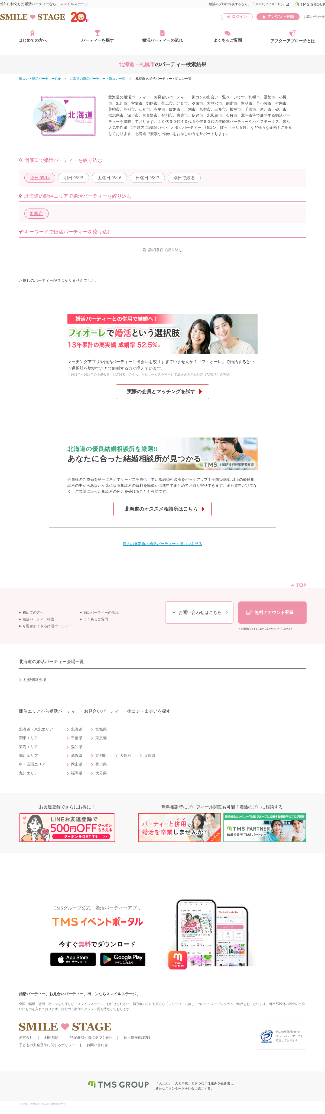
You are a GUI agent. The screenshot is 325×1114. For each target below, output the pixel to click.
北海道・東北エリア (36, 729)
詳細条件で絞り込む (165, 250)
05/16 (109, 177)
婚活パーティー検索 (38, 619)
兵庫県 (149, 756)
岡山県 (76, 764)
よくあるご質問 (227, 36)
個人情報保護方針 (138, 1037)
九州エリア (28, 773)
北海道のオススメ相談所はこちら (161, 509)
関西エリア (28, 756)
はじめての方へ (32, 36)
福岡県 (76, 773)
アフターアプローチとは (292, 36)
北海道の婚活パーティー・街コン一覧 (98, 79)
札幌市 (36, 213)
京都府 (101, 756)
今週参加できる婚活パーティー (47, 626)
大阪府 (125, 756)
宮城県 (101, 729)
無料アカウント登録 (274, 612)
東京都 (101, 738)
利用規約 (51, 1037)
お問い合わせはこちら (200, 612)
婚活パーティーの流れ (162, 36)
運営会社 (26, 1037)
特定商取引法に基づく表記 (91, 1037)
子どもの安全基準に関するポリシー (47, 1045)
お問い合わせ (314, 17)
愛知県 (76, 747)
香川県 (101, 764)
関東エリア (28, 738)
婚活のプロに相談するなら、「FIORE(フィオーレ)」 (249, 4)
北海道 (76, 729)
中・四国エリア (32, 764)
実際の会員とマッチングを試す (161, 391)
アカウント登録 (280, 17)
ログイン (239, 17)
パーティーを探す (97, 36)
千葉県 (76, 738)
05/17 (147, 177)
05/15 (73, 177)
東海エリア (28, 747)
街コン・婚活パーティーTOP (40, 79)
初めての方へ (33, 612)
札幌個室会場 (35, 680)
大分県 (101, 773)
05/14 (40, 177)
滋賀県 (76, 756)
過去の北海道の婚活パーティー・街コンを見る (162, 544)
